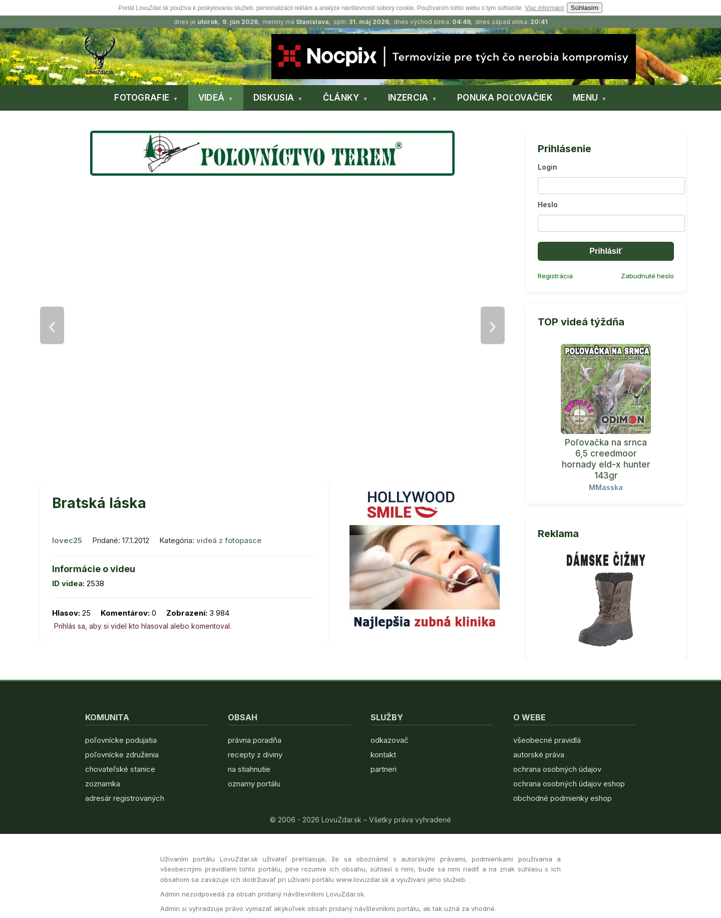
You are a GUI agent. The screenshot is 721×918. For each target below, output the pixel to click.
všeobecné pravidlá (547, 740)
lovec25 (67, 540)
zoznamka (102, 783)
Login (547, 167)
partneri (384, 769)
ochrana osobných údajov (557, 769)
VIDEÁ (211, 98)
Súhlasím (585, 8)
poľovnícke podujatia (121, 740)
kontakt (383, 754)
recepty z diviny (255, 754)
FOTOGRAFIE (141, 98)
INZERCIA (408, 98)
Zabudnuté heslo (647, 276)
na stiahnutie (249, 769)
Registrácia (555, 276)
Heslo (548, 204)
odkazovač (390, 740)
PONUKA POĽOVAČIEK (505, 98)
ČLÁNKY (341, 98)
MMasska (606, 487)
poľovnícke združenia (122, 754)
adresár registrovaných (124, 798)
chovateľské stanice (120, 769)
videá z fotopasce (228, 540)
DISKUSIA (273, 98)
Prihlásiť (605, 251)
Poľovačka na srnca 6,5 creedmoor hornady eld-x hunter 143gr (606, 459)
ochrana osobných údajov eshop (569, 783)
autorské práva (538, 754)
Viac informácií (544, 8)
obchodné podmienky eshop (562, 798)
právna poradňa (254, 740)
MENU (585, 98)
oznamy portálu (254, 783)
